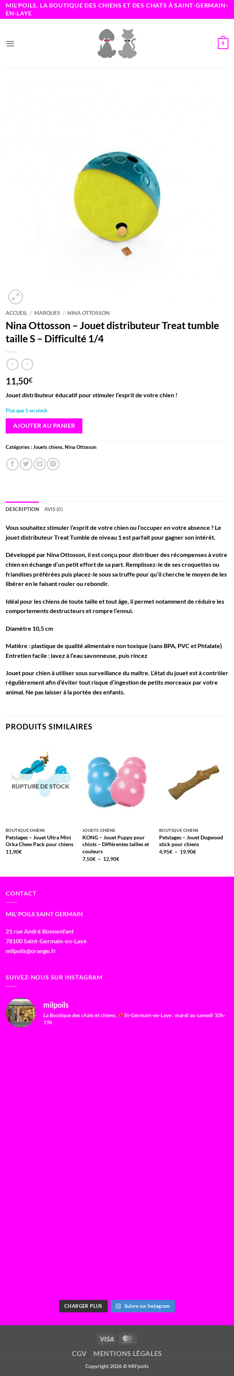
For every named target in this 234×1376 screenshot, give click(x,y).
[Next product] (12, 364)
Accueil (16, 313)
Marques (47, 313)
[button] (10, 43)
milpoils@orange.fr (31, 950)
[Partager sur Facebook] (12, 464)
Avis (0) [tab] (53, 509)
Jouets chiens (47, 447)
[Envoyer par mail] (39, 464)
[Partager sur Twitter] (26, 464)
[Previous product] (27, 364)
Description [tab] (22, 509)
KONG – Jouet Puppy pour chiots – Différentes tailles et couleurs (115, 844)
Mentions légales (127, 1353)
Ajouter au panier (44, 425)
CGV (79, 1353)
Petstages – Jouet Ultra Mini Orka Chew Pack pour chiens (39, 841)
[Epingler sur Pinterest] (53, 464)
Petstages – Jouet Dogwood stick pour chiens (191, 841)
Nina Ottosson (88, 313)
